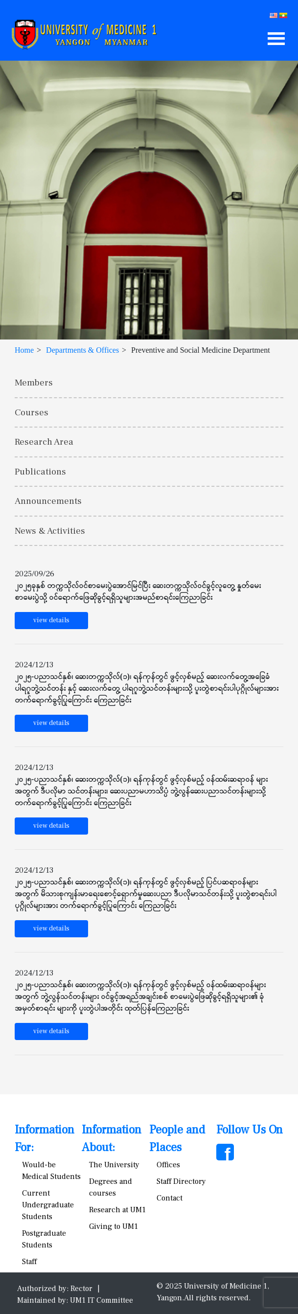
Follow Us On (249, 1129)
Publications (40, 471)
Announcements (48, 501)
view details (51, 620)
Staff (29, 1262)
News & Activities (50, 531)
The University (114, 1165)
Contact (170, 1198)
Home (24, 350)
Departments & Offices (82, 350)
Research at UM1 (117, 1210)
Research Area (44, 442)
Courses (31, 412)
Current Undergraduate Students (48, 1205)
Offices (168, 1165)
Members (34, 382)
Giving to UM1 (113, 1226)
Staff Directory (181, 1181)
